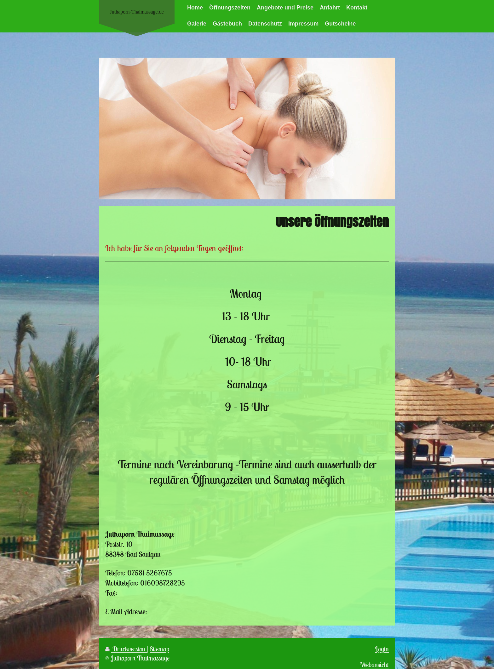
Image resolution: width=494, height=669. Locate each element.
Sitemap (159, 649)
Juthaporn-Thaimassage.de (137, 11)
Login (382, 649)
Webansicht (374, 664)
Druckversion (126, 649)
